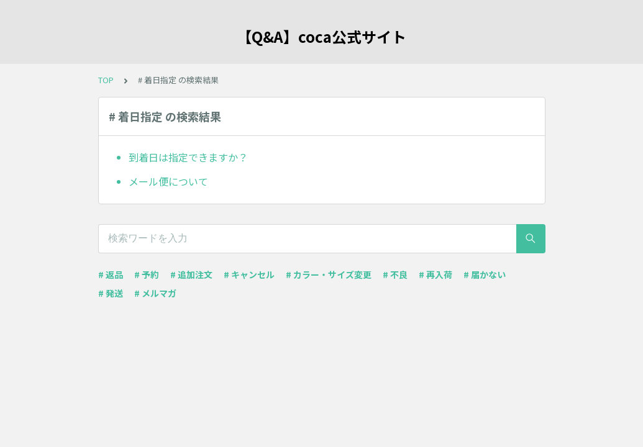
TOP (106, 80)
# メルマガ (155, 293)
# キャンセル (249, 274)
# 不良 (395, 274)
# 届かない (484, 274)
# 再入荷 (435, 274)
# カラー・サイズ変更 (329, 274)
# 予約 (146, 274)
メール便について (168, 181)
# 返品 (110, 274)
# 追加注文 (191, 274)
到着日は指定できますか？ (188, 157)
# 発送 (110, 293)
